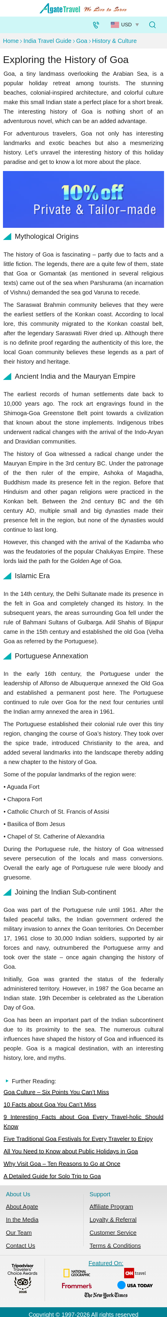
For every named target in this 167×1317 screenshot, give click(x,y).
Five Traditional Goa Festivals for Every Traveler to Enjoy (78, 1139)
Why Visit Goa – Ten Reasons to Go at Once (62, 1163)
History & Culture (114, 41)
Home (11, 41)
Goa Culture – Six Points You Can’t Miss (56, 1092)
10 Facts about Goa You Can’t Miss (50, 1104)
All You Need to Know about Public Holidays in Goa (71, 1151)
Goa (81, 41)
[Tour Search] (152, 25)
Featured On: (106, 1280)
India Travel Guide (47, 41)
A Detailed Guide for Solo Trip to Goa (52, 1176)
